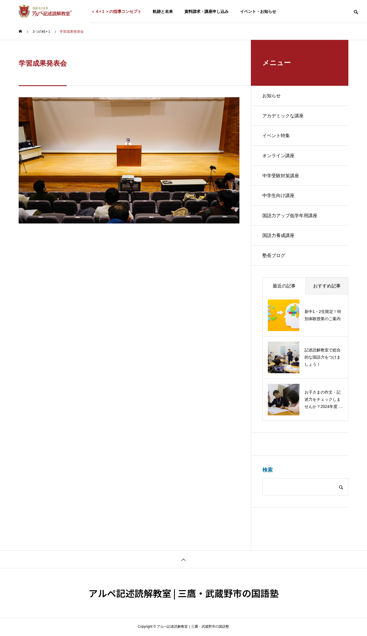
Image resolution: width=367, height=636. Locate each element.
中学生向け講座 (278, 196)
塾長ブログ (273, 256)
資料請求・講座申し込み (206, 11)
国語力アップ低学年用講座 (289, 216)
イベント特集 (276, 135)
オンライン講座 (278, 155)
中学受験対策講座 (280, 176)
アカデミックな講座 (283, 115)
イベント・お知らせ (258, 11)
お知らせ (271, 95)
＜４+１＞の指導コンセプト (116, 11)
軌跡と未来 (163, 11)
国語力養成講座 (278, 236)
